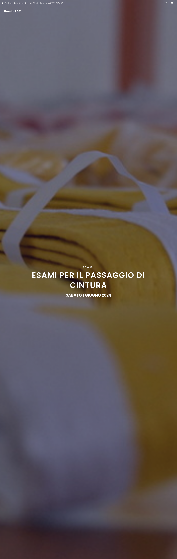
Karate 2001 (12, 11)
